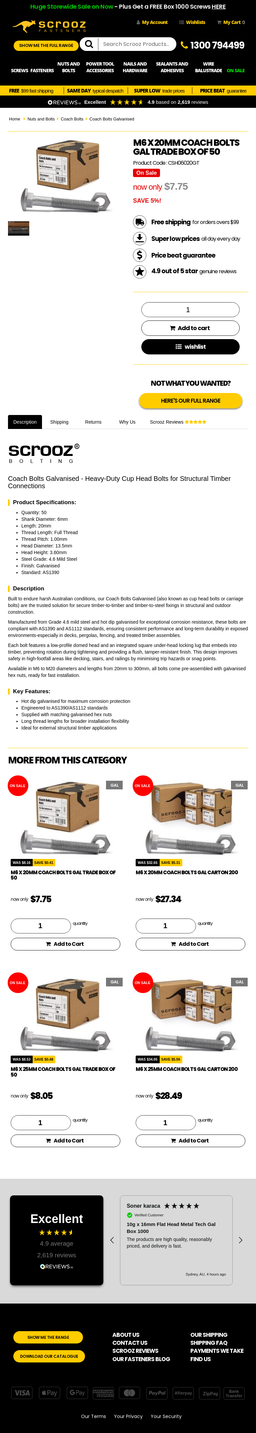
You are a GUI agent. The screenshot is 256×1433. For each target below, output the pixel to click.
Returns (93, 422)
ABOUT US (125, 1335)
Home (14, 119)
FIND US (200, 1359)
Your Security (166, 1416)
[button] (112, 1240)
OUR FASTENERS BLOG (141, 1359)
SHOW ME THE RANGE (48, 1337)
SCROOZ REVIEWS (135, 1351)
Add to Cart (65, 944)
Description (25, 422)
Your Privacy (128, 1416)
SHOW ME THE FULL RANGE (46, 45)
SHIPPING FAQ (208, 1343)
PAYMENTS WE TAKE (216, 1351)
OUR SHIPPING (208, 1335)
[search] (91, 44)
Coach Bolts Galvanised (111, 119)
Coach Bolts (72, 119)
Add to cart (190, 328)
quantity (80, 923)
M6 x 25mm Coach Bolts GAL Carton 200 (187, 1069)
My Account (152, 22)
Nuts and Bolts (41, 119)
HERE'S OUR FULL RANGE (190, 401)
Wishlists (192, 22)
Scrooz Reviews (178, 422)
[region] (176, 1240)
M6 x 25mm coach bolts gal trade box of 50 (63, 1072)
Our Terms (93, 1416)
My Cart (229, 22)
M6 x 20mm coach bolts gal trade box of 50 (63, 875)
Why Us (127, 422)
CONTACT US (129, 1343)
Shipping (59, 422)
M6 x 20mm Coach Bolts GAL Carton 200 (187, 872)
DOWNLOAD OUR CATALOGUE (49, 1356)
